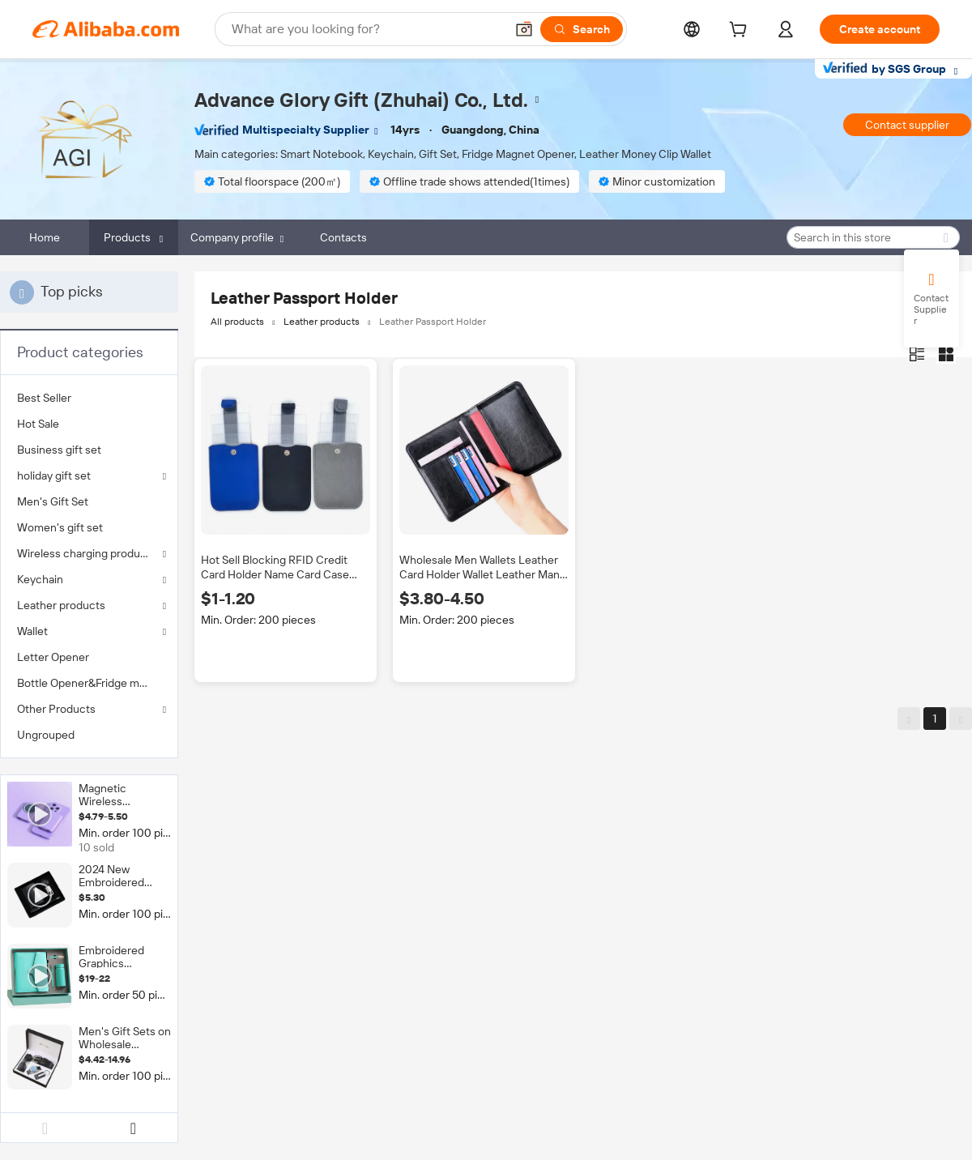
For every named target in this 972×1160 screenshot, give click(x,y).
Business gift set (59, 449)
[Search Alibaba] (366, 29)
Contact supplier (907, 124)
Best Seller (44, 397)
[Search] (581, 29)
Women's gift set (60, 527)
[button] (524, 29)
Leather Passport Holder (432, 321)
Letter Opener (53, 656)
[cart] (741, 31)
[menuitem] (89, 398)
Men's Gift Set (52, 501)
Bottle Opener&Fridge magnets (89, 682)
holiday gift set (54, 475)
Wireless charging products (86, 553)
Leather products (61, 605)
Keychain (40, 579)
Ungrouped (46, 734)
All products (237, 321)
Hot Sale (38, 423)
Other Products (56, 708)
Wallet (32, 631)
